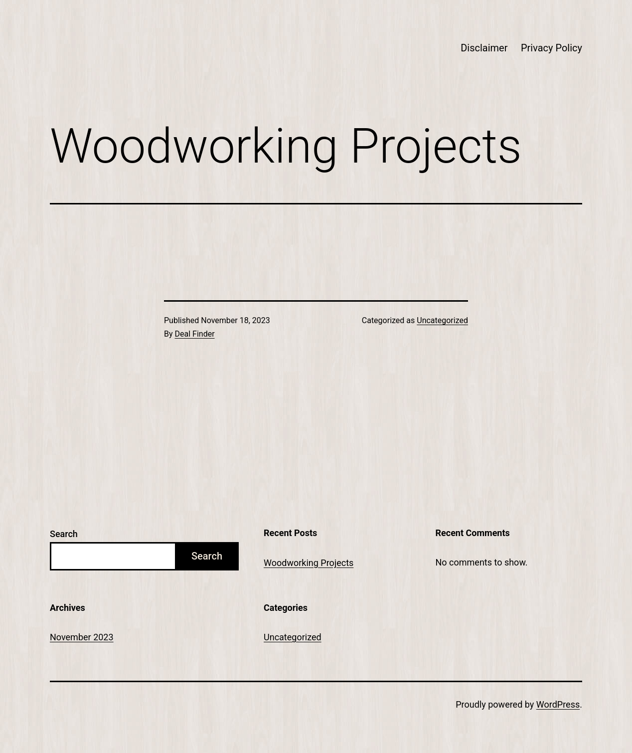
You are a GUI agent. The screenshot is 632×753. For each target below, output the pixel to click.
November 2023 (82, 637)
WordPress (558, 704)
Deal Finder (195, 334)
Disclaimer (484, 48)
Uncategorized (442, 320)
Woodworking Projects (308, 563)
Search (64, 534)
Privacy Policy (551, 48)
